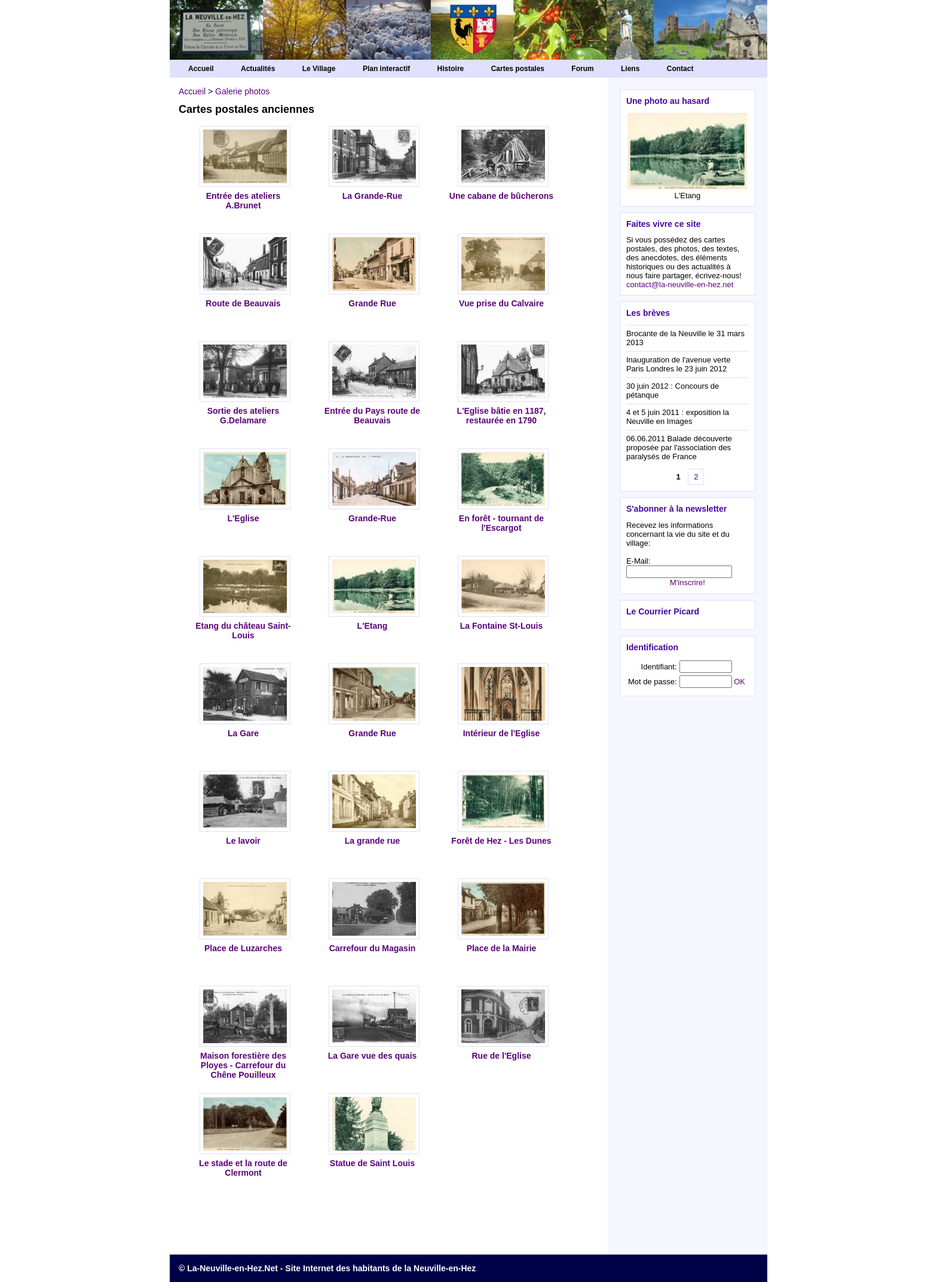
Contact (680, 68)
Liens (630, 68)
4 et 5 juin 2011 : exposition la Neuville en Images (677, 417)
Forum (582, 68)
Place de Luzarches (243, 948)
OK (739, 681)
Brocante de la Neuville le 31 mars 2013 (685, 338)
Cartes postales (517, 68)
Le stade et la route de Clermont (243, 1168)
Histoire (450, 68)
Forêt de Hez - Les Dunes (501, 841)
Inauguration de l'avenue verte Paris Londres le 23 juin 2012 (678, 364)
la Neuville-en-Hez (440, 1268)
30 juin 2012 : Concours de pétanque (672, 390)
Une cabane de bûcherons (501, 196)
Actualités (258, 68)
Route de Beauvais (243, 303)
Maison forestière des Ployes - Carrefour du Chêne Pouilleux (243, 1065)
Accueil (201, 68)
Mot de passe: (652, 681)
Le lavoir (243, 841)
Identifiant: (659, 666)
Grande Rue (372, 303)
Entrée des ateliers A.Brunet (243, 200)
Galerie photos (242, 91)
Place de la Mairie (502, 948)
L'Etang (372, 626)
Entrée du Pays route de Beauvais (372, 415)
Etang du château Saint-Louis (242, 630)
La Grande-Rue (372, 196)
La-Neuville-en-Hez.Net (232, 1268)
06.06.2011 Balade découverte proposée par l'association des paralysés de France (679, 447)
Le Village (319, 68)
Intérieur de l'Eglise (501, 733)
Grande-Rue (372, 518)
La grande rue (372, 841)
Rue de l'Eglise (501, 1055)
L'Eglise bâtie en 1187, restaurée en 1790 (501, 415)
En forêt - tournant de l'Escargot (501, 523)
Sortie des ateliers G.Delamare (243, 415)
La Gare (243, 733)
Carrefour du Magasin (372, 948)
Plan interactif (386, 68)
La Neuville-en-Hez (468, 36)
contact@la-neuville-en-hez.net (679, 284)
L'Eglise (243, 518)
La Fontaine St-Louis (501, 626)
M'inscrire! (687, 582)
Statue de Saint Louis (372, 1163)
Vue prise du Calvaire (501, 303)
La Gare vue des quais (372, 1055)
